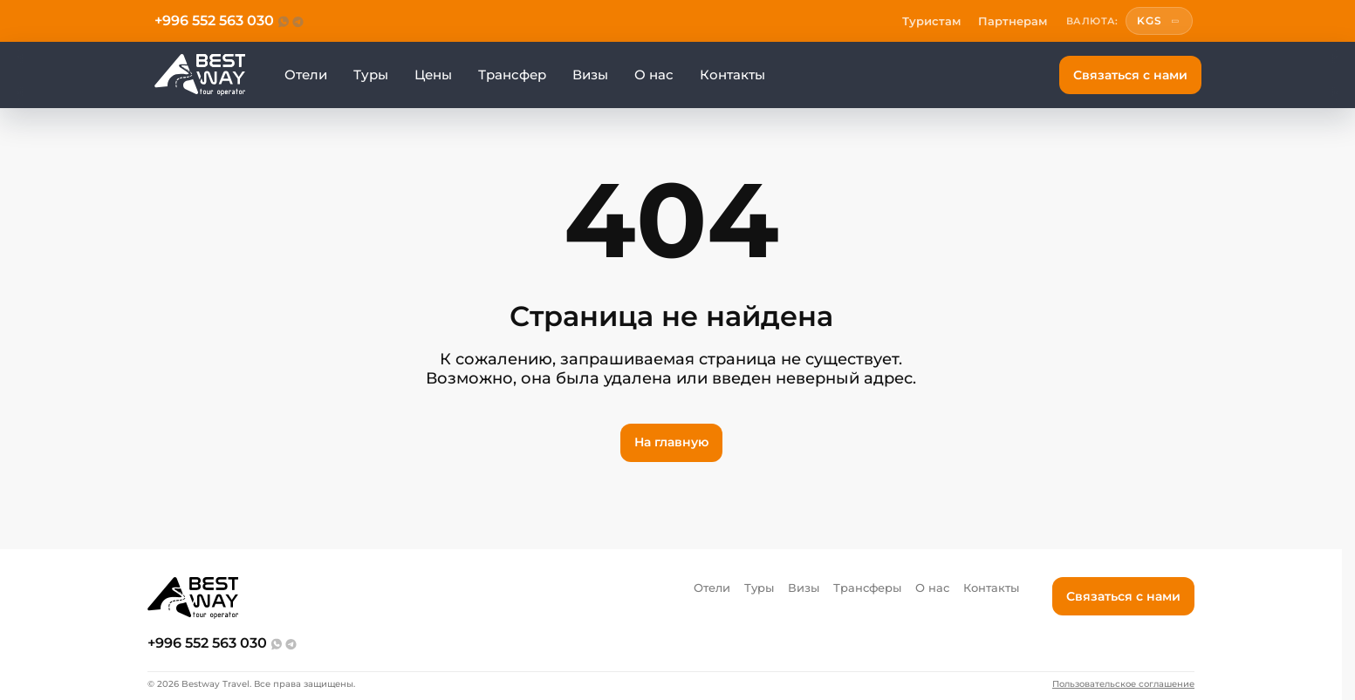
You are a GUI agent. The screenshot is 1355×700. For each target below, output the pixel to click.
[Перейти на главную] (199, 75)
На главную (671, 442)
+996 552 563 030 (214, 21)
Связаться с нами (1130, 75)
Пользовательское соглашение (1123, 684)
